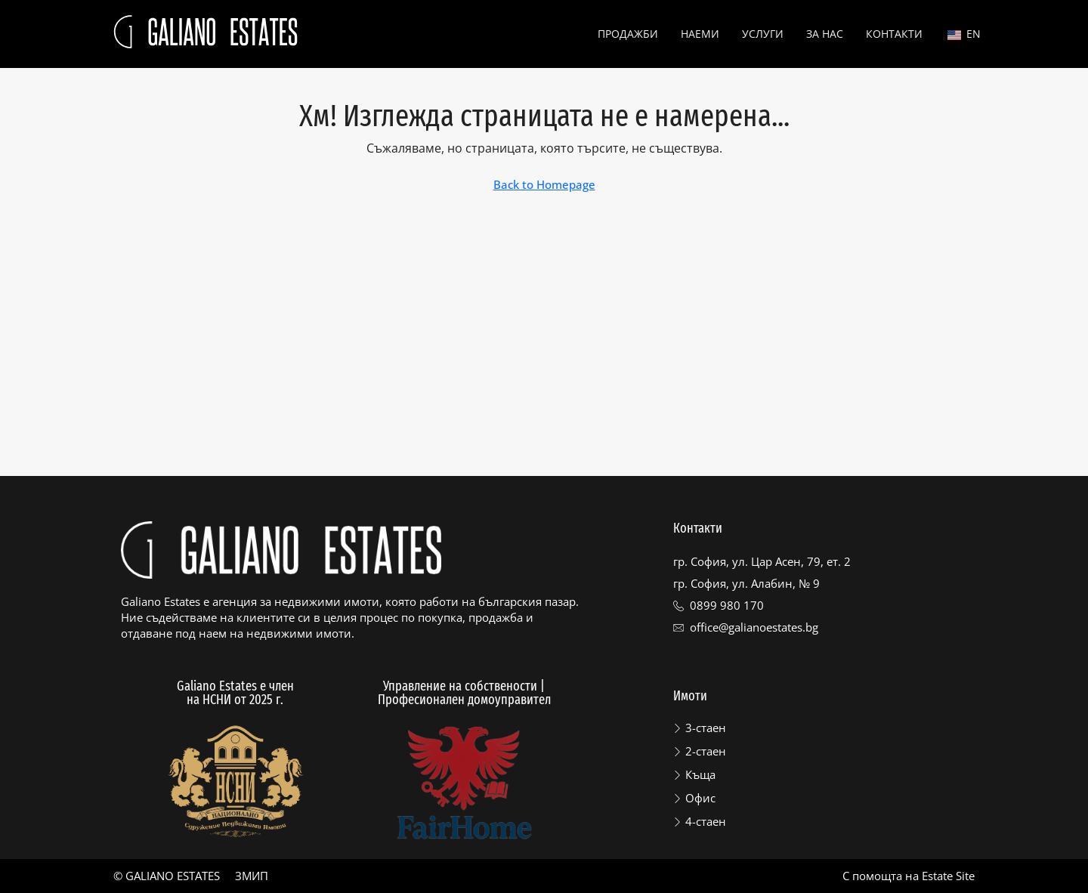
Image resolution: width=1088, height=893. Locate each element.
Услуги (763, 33)
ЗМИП (251, 875)
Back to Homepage (544, 184)
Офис (700, 797)
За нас (824, 33)
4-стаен (705, 821)
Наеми (700, 33)
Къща (700, 774)
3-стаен (705, 727)
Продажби (628, 33)
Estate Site (948, 875)
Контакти (894, 33)
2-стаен (705, 751)
